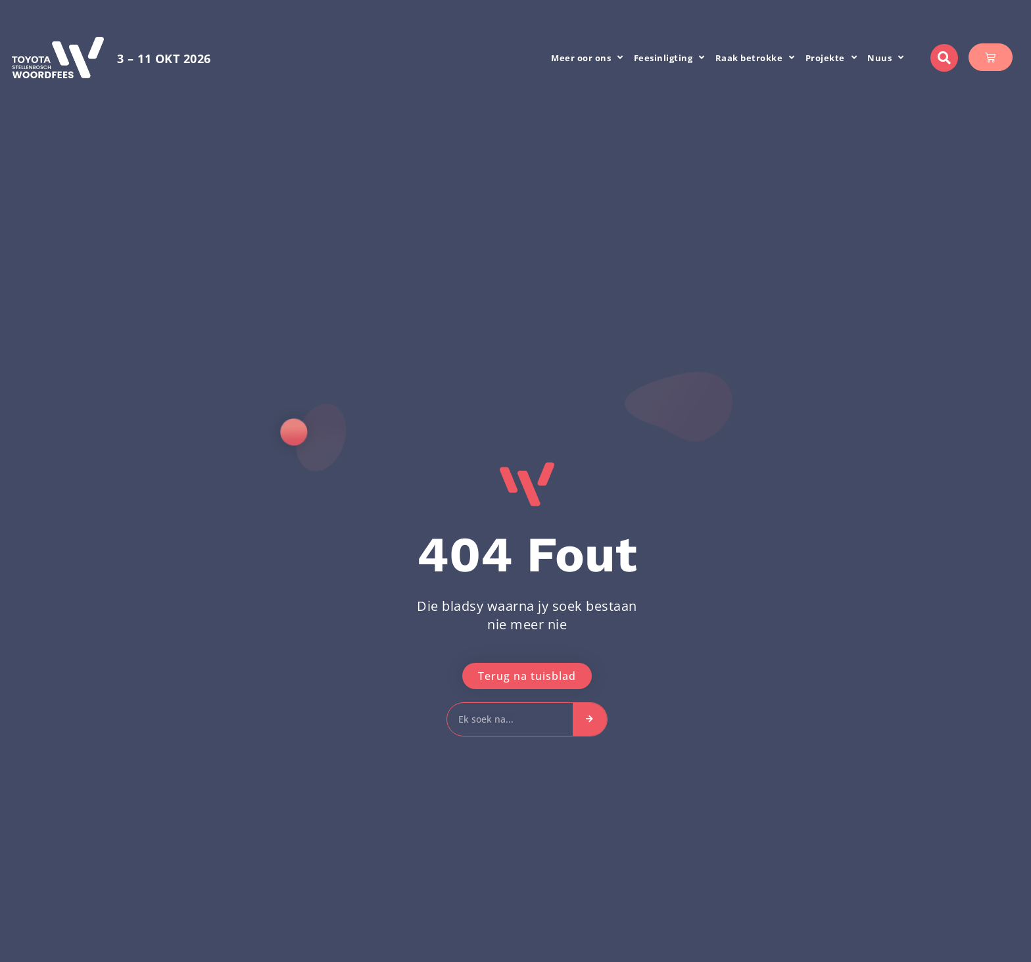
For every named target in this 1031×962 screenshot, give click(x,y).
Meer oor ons (587, 57)
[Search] (590, 719)
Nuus (885, 57)
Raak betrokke (755, 57)
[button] (944, 58)
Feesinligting (669, 57)
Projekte (831, 57)
